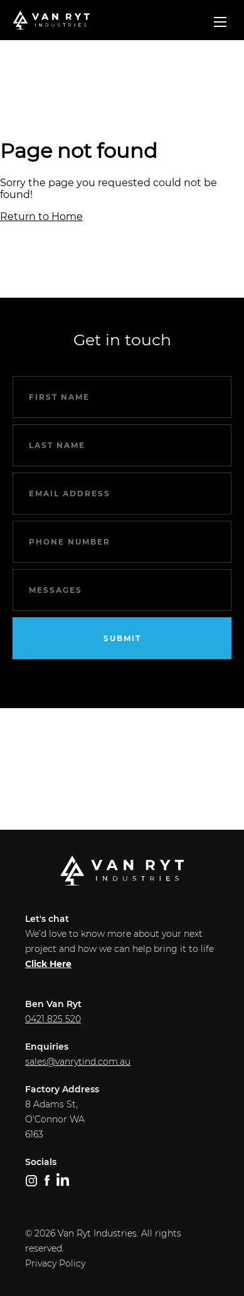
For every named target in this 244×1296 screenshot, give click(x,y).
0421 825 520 (53, 1019)
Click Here (48, 963)
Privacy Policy (55, 1263)
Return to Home (41, 216)
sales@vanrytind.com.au (77, 1061)
